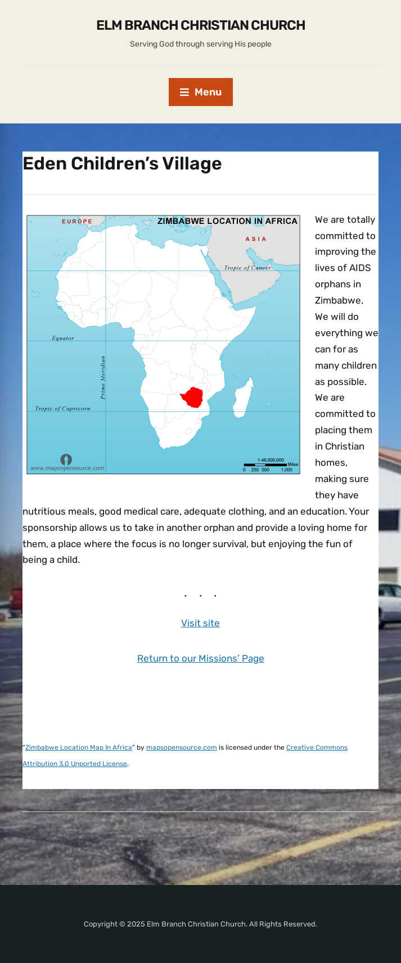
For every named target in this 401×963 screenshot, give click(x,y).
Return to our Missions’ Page (200, 658)
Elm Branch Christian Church (200, 25)
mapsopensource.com (181, 747)
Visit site (200, 623)
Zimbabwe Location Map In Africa (78, 747)
